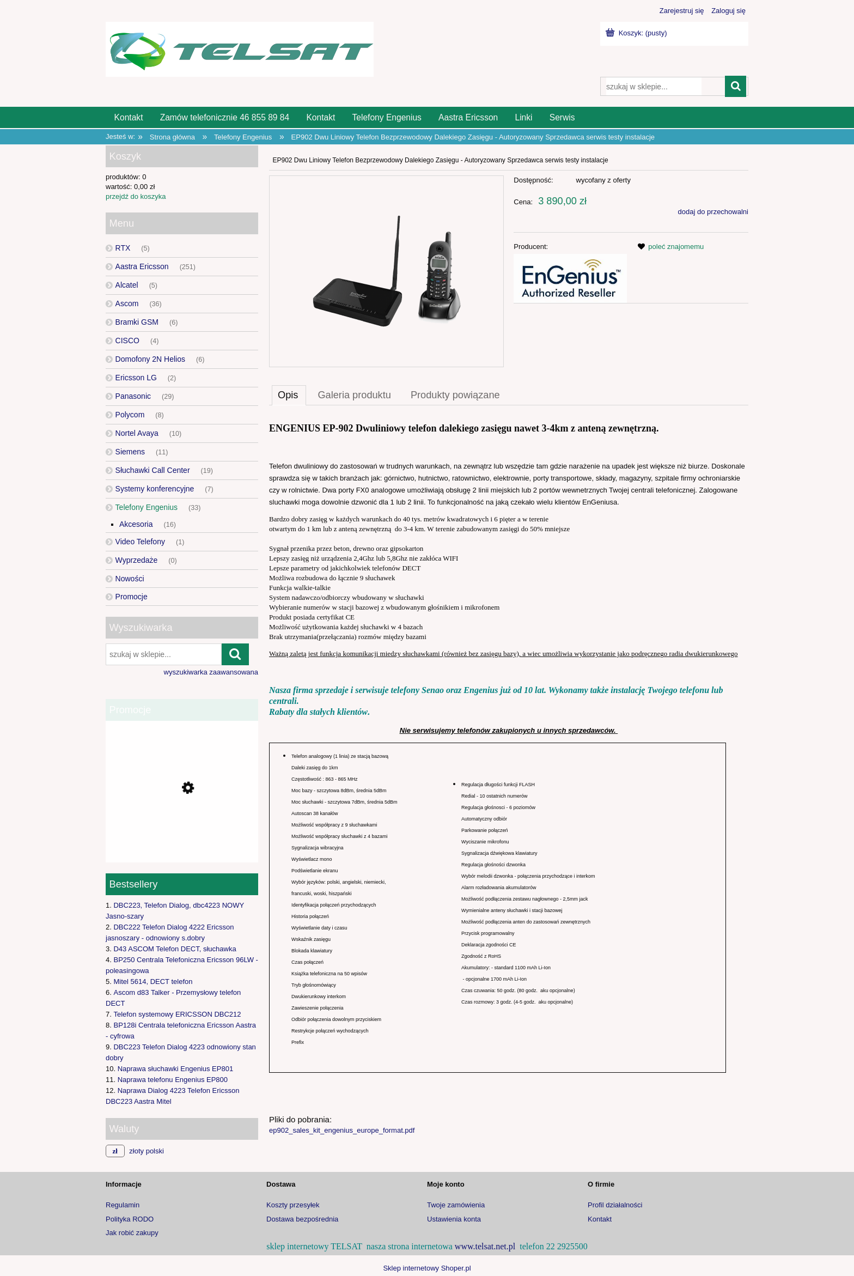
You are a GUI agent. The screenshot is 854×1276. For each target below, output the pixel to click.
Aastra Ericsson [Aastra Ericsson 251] (142, 266)
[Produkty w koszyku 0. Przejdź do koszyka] (637, 33)
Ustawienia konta (454, 1219)
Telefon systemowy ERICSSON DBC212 (177, 1014)
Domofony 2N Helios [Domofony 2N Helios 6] (150, 359)
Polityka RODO (130, 1219)
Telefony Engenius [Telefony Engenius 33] (146, 507)
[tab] (289, 395)
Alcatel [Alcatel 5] (126, 285)
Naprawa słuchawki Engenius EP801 (175, 1069)
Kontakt (600, 1219)
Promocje (131, 596)
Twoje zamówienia (456, 1205)
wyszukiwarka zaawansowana (211, 672)
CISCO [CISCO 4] (127, 340)
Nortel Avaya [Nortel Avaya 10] (136, 433)
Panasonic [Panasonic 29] (133, 396)
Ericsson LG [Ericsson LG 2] (136, 377)
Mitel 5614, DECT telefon (152, 981)
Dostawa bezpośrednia (302, 1219)
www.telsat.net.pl (485, 1246)
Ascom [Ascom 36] (127, 303)
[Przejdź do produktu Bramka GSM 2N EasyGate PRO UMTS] (182, 833)
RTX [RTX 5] (123, 248)
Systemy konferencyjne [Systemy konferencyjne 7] (154, 488)
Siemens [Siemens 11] (130, 451)
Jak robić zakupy (132, 1233)
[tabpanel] (508, 778)
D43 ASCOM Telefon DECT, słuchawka (174, 949)
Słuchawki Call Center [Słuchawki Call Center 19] (152, 470)
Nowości (129, 578)
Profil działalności (615, 1205)
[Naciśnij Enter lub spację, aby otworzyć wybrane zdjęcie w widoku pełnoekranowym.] (386, 272)
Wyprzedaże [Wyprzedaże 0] (136, 560)
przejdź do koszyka (136, 196)
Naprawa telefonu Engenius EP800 (173, 1080)
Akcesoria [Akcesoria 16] (135, 524)
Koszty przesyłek (293, 1205)
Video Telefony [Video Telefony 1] (140, 541)
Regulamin (122, 1205)
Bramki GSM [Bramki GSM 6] (136, 322)
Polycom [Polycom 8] (130, 414)
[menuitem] (128, 117)
